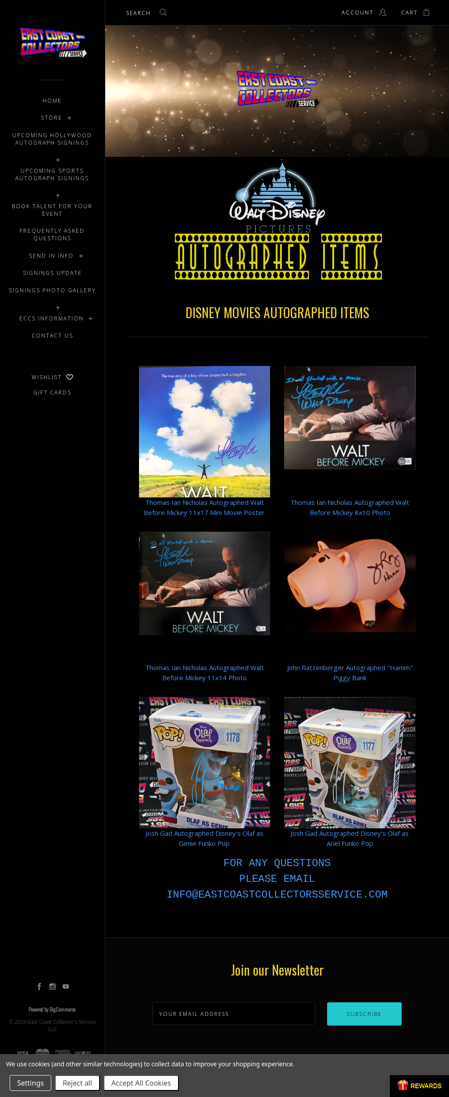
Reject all (77, 1083)
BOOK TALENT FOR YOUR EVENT (52, 209)
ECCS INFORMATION (51, 318)
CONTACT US (52, 335)
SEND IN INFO (51, 255)
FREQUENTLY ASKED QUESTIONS (52, 234)
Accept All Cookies (141, 1083)
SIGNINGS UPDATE (52, 273)
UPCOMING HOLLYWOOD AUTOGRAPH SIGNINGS (52, 138)
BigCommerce (62, 1009)
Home (52, 100)
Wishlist (52, 377)
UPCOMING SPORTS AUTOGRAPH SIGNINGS (52, 174)
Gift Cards (52, 392)
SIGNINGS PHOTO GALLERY (52, 290)
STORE (51, 117)
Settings (30, 1083)
